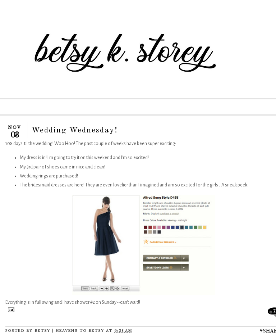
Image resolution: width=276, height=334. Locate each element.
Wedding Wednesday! (75, 130)
